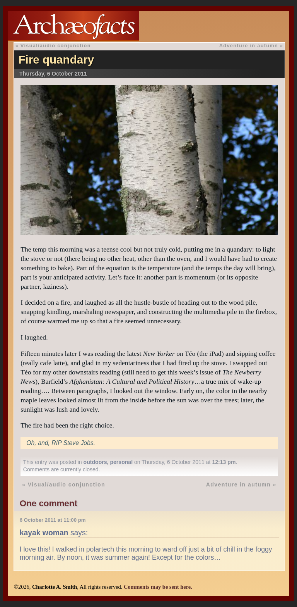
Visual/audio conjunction (55, 45)
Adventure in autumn (248, 45)
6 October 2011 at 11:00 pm (53, 520)
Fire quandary (56, 59)
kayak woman (44, 532)
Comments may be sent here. (158, 587)
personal (121, 462)
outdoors (95, 462)
